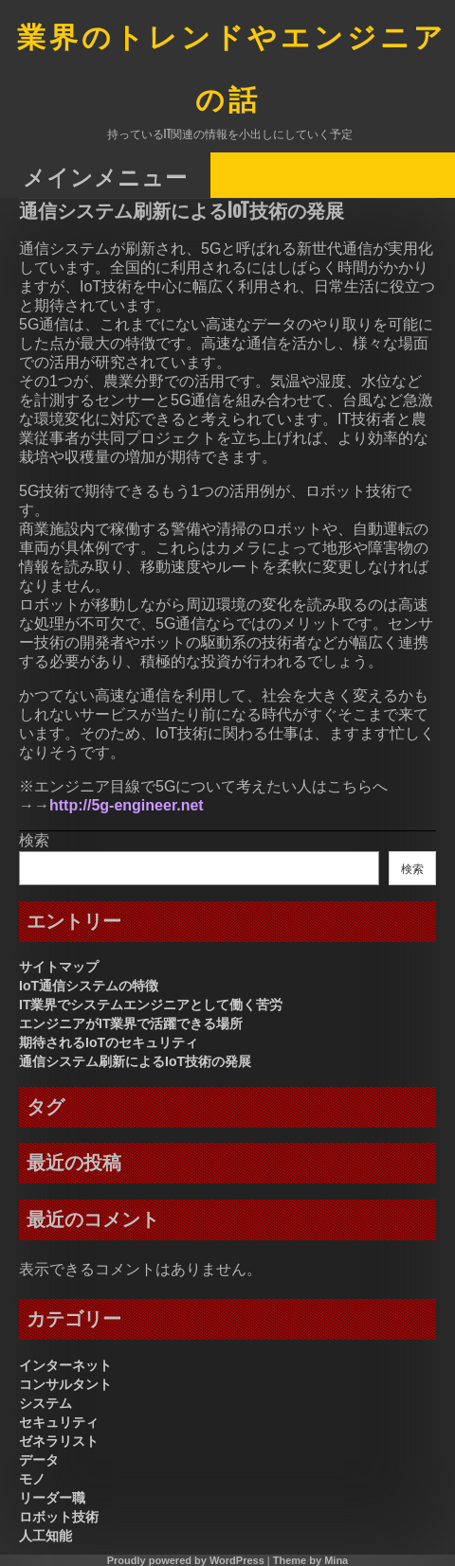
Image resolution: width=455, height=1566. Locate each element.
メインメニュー (105, 176)
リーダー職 (52, 1497)
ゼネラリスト (59, 1441)
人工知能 (45, 1535)
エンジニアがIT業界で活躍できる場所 (131, 1023)
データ (39, 1460)
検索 (34, 840)
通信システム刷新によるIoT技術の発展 (135, 1061)
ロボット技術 (59, 1516)
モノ (32, 1478)
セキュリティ (59, 1422)
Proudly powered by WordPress (185, 1560)
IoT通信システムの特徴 (88, 985)
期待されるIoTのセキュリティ (108, 1042)
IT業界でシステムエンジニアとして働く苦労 (150, 1004)
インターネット (65, 1365)
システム (45, 1403)
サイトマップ (59, 966)
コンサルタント (65, 1384)
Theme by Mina (310, 1560)
